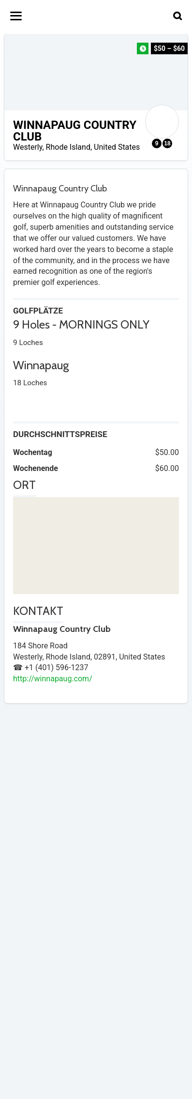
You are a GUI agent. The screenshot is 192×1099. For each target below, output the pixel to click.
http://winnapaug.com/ (52, 678)
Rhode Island (68, 147)
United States (117, 147)
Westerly (27, 147)
